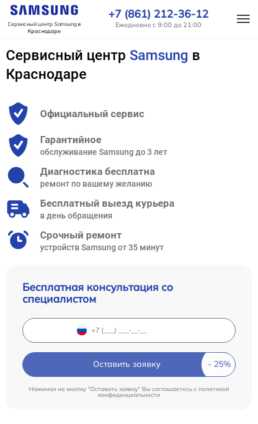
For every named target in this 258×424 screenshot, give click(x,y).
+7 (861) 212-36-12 (158, 14)
